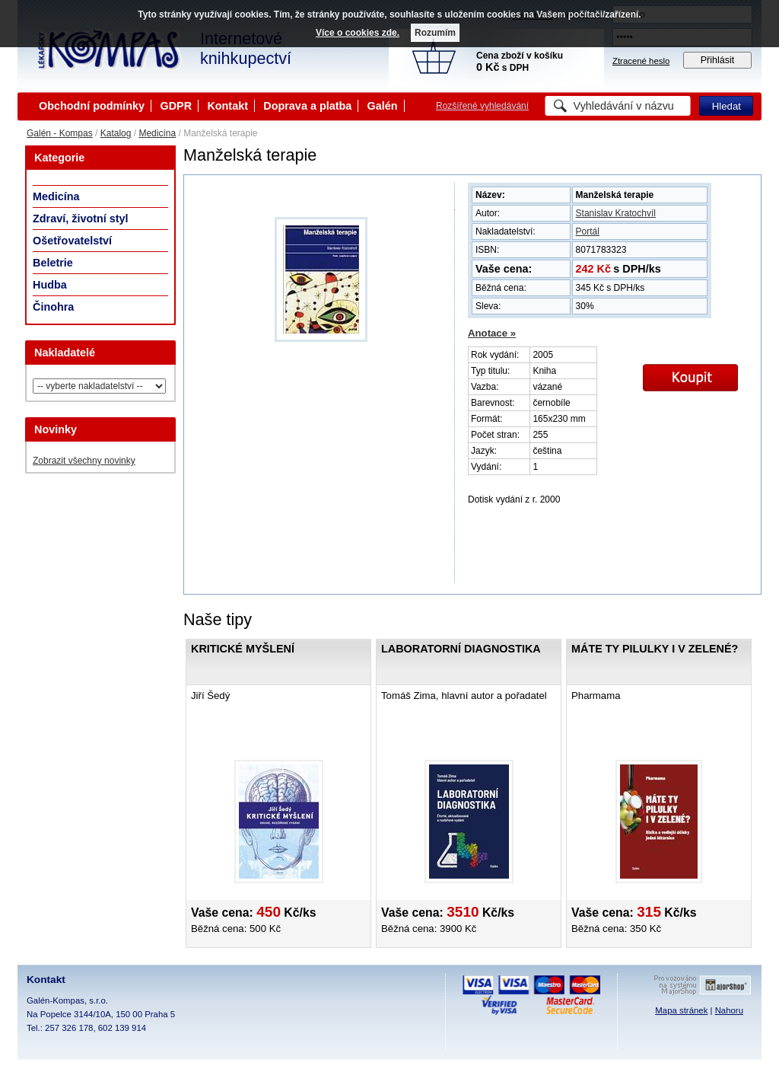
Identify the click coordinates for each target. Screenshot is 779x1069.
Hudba (50, 285)
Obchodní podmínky (92, 106)
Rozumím (435, 32)
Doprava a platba (307, 106)
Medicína (157, 133)
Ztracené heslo (640, 60)
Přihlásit (718, 60)
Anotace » (492, 333)
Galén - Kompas (60, 133)
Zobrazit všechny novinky (84, 460)
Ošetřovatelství (72, 241)
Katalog (116, 133)
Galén (382, 106)
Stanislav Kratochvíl (616, 213)
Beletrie (53, 263)
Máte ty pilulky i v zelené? (654, 649)
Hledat (726, 106)
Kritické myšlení (242, 649)
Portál (587, 231)
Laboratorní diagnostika (461, 649)
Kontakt (227, 106)
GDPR (176, 106)
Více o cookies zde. (357, 32)
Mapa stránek (681, 1010)
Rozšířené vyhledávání (482, 106)
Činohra (53, 307)
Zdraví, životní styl (81, 218)
